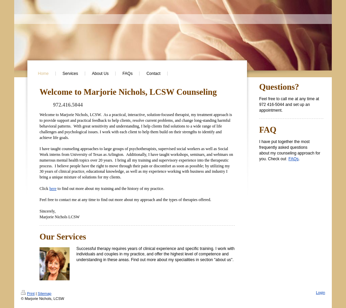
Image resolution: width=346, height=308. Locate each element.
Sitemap (44, 293)
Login (320, 292)
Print (28, 293)
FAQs (294, 159)
